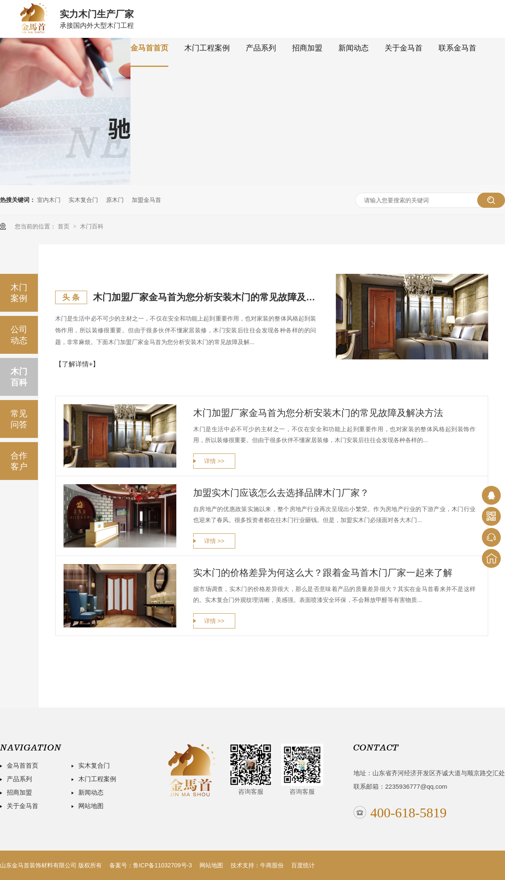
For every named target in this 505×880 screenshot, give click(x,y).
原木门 (115, 199)
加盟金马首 (146, 199)
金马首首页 (149, 48)
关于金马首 (404, 48)
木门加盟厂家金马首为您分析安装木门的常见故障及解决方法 (204, 297)
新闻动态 (353, 48)
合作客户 (19, 461)
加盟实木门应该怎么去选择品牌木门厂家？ (281, 493)
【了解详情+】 (77, 364)
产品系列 (261, 48)
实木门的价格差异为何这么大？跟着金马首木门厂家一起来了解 (322, 572)
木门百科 (92, 226)
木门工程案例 (207, 48)
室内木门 (49, 199)
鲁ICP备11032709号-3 (162, 865)
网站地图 (91, 805)
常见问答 (19, 419)
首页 (64, 226)
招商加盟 (307, 48)
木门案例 (19, 293)
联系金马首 (457, 48)
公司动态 (19, 335)
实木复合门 (83, 199)
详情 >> (214, 461)
